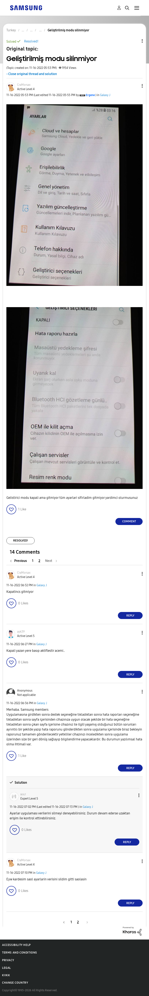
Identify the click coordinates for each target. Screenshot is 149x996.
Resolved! (31, 41)
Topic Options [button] (135, 41)
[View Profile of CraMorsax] (24, 85)
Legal (6, 968)
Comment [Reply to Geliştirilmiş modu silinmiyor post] (129, 521)
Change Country (15, 982)
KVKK (6, 975)
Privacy (8, 960)
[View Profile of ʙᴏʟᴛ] (23, 794)
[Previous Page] (19, 561)
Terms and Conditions (19, 952)
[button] (135, 86)
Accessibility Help (16, 945)
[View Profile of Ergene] (90, 95)
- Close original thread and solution (31, 74)
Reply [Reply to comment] (130, 615)
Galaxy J (105, 95)
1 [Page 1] (32, 561)
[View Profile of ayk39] (21, 631)
